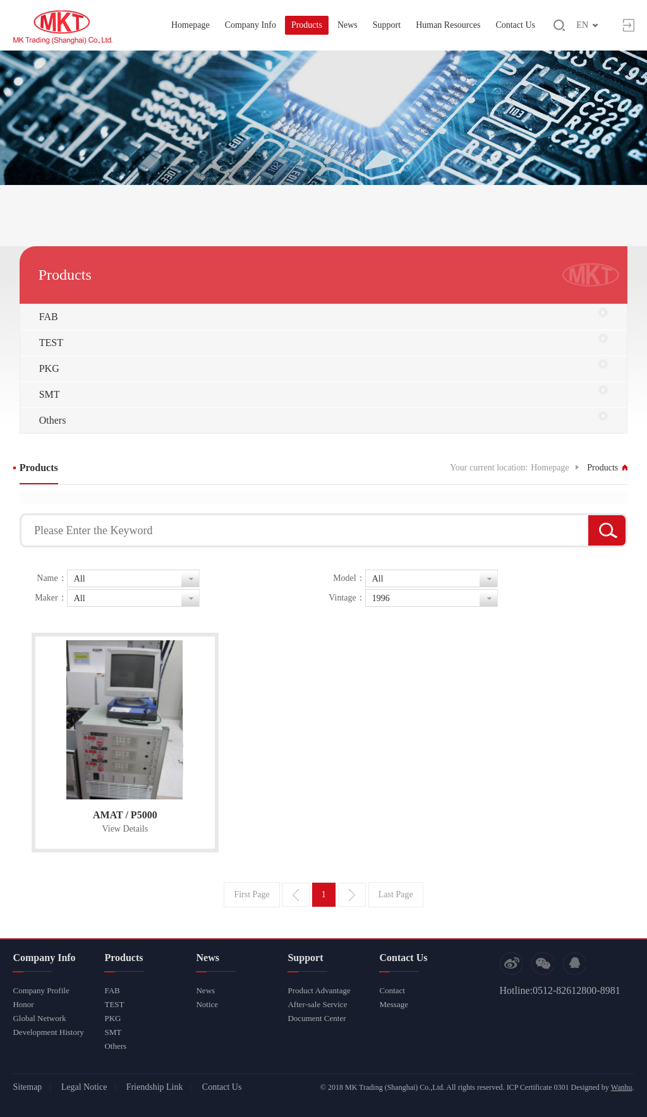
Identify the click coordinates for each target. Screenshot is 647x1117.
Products (306, 25)
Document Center (316, 1018)
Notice (207, 1004)
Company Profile (41, 990)
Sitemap (27, 1087)
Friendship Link (154, 1087)
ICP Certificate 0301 (538, 1087)
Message (393, 1004)
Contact (391, 990)
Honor (23, 1004)
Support (387, 25)
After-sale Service (317, 1004)
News (347, 25)
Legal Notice (84, 1087)
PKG (49, 368)
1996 (381, 598)
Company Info (250, 25)
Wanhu (621, 1087)
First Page (251, 894)
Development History (48, 1032)
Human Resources (448, 25)
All (79, 578)
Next (352, 895)
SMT (49, 394)
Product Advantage (318, 990)
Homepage (190, 25)
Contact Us (515, 25)
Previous (296, 895)
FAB (48, 316)
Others (52, 420)
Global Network (39, 1018)
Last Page (395, 894)
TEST (51, 342)
